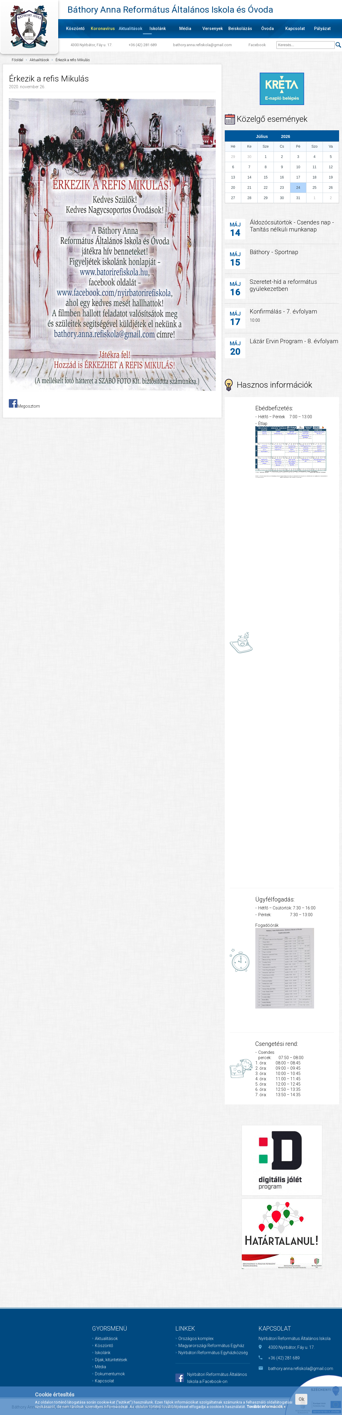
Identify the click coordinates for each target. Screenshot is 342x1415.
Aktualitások (130, 28)
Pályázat (322, 28)
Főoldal (17, 60)
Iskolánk (158, 28)
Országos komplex (196, 1338)
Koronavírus (103, 28)
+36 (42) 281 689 (143, 45)
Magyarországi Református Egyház (211, 1345)
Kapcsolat (295, 28)
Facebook (257, 45)
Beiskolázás (240, 28)
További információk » (266, 1406)
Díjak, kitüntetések (111, 1359)
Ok (301, 1399)
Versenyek (212, 28)
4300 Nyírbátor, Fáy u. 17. (91, 45)
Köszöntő (75, 28)
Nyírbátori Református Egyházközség (213, 1352)
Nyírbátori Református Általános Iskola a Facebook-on (217, 1378)
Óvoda (267, 28)
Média (185, 28)
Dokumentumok (110, 1373)
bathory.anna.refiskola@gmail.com (202, 45)
